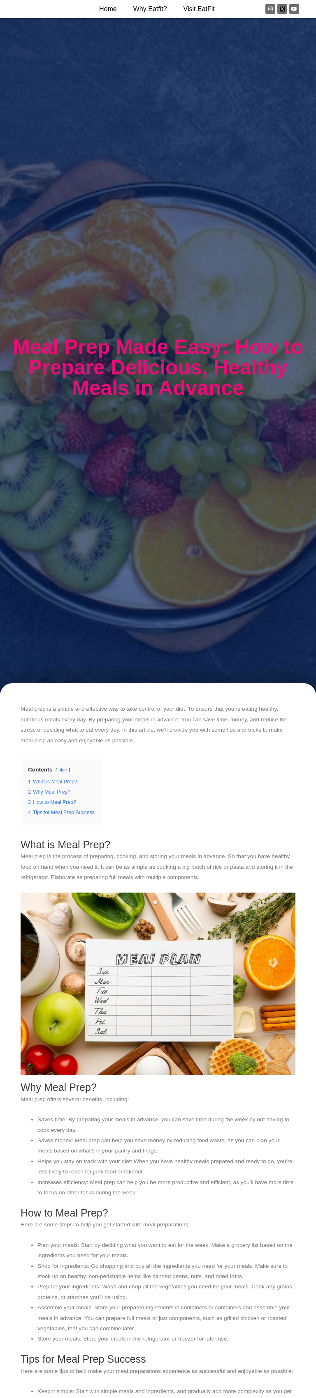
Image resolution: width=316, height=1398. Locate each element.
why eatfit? (150, 8)
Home (108, 8)
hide (62, 769)
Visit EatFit (199, 8)
